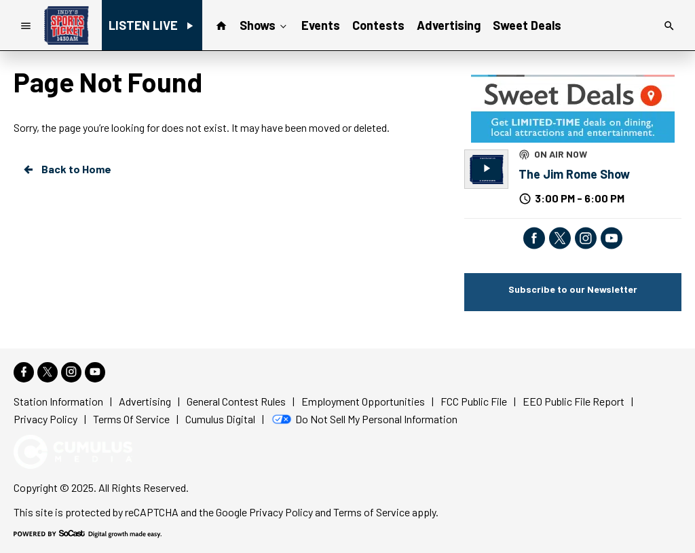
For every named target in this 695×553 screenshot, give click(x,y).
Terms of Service (371, 511)
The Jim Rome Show (574, 173)
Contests (378, 25)
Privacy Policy (281, 511)
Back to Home (66, 169)
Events (320, 25)
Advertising (449, 25)
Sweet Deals (527, 25)
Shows (264, 24)
